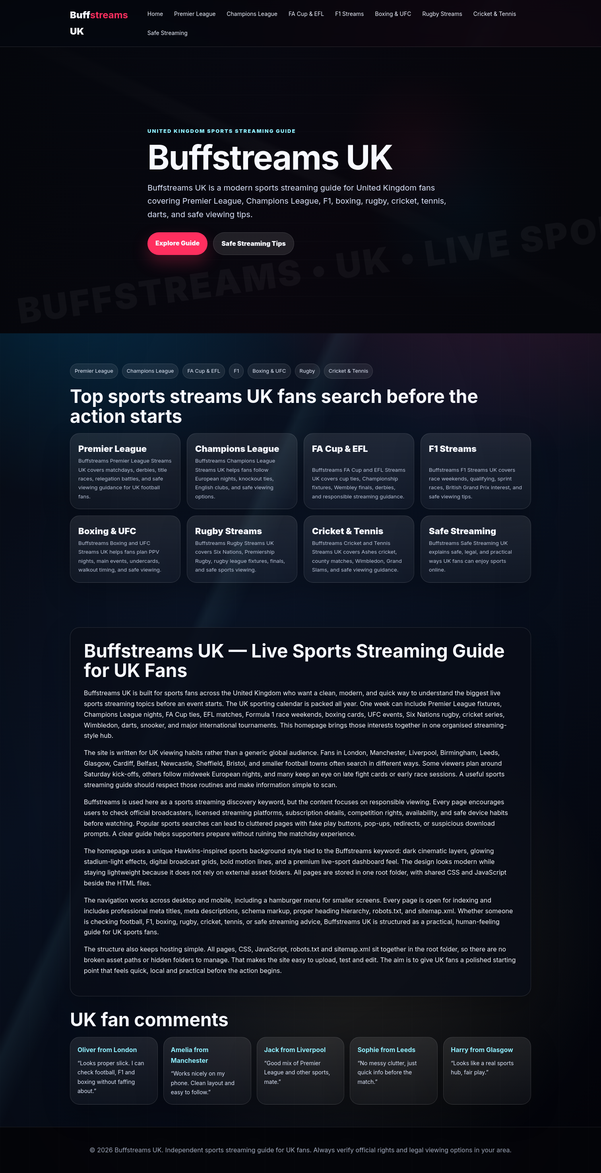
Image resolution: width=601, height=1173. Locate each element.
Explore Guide (177, 243)
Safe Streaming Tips (253, 243)
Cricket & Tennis (494, 13)
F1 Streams (349, 13)
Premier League (194, 13)
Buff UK (99, 23)
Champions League (252, 13)
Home (155, 13)
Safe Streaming (167, 32)
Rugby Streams (442, 13)
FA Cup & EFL (306, 13)
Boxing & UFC (393, 13)
